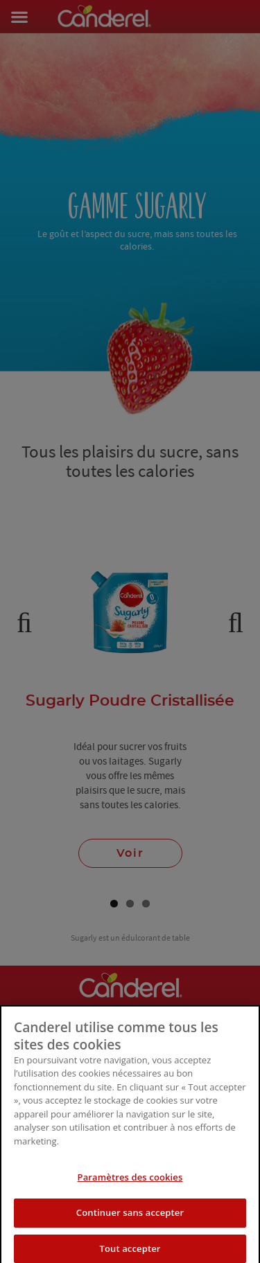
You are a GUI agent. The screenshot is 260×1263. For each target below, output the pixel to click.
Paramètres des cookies (130, 1189)
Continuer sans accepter (130, 1225)
